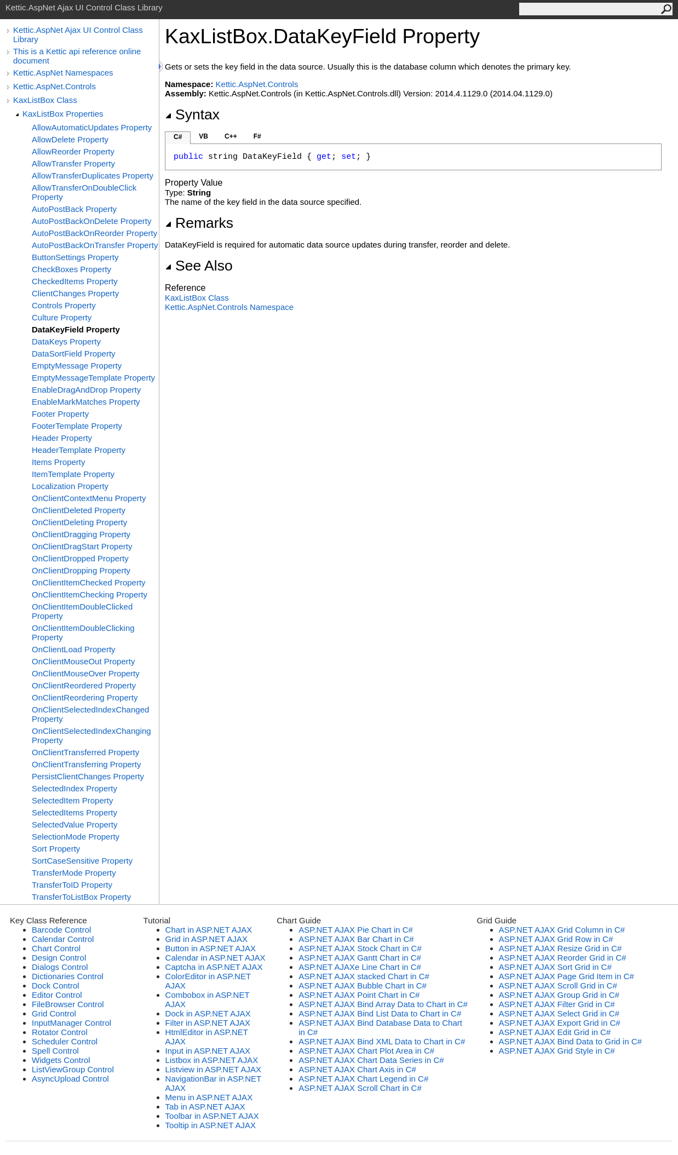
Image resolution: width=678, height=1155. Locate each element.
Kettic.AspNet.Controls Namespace (229, 307)
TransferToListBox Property (81, 896)
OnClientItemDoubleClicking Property (83, 632)
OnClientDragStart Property (82, 546)
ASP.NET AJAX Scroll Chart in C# (360, 1088)
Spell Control (55, 1050)
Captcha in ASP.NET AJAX (214, 967)
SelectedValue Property (74, 824)
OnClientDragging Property (81, 534)
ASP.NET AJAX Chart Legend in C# (363, 1078)
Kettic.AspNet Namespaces (63, 72)
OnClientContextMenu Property (89, 498)
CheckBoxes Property (71, 269)
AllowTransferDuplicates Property (92, 175)
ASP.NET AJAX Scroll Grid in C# (558, 985)
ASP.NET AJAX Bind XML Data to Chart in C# (381, 1041)
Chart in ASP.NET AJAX (208, 929)
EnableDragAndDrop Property (86, 389)
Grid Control (54, 1013)
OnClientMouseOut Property (83, 661)
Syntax (192, 114)
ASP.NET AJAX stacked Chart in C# (363, 976)
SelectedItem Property (72, 800)
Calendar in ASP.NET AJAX (215, 957)
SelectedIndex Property (74, 788)
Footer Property (60, 413)
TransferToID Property (72, 884)
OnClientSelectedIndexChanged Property (90, 714)
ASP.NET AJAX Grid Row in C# (556, 939)
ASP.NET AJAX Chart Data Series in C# (371, 1060)
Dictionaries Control (68, 976)
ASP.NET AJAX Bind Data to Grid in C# (570, 1041)
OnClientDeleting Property (79, 522)
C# (178, 137)
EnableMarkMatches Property (86, 401)
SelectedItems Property (74, 812)
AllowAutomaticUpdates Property (92, 127)
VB (203, 136)
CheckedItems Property (75, 281)
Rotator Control (60, 1032)
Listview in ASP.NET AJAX (213, 1069)
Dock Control (55, 985)
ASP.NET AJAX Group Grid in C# (559, 994)
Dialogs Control (60, 967)
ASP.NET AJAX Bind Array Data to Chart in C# (383, 1004)
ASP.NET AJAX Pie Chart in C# (355, 929)
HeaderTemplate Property (78, 450)
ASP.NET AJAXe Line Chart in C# (359, 967)
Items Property (58, 462)
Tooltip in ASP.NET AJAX (210, 1125)
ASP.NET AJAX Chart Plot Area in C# (366, 1050)
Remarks (199, 223)
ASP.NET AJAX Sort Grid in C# (555, 967)
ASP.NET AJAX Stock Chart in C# (360, 948)
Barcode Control (61, 929)
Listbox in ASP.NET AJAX (211, 1060)
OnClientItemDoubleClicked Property (82, 611)
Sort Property (56, 848)
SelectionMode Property (75, 836)
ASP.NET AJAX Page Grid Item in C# (566, 976)
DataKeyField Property (76, 329)
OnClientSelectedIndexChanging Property (91, 735)
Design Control (59, 957)
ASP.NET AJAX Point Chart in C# (359, 994)
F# (257, 136)
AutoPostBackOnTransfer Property (95, 245)
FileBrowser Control (68, 1004)
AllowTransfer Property (73, 163)
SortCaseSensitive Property (82, 860)
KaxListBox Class (45, 100)
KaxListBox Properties (63, 113)
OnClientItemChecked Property (89, 582)
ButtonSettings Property (75, 257)
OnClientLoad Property (74, 649)
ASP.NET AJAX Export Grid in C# (559, 1022)
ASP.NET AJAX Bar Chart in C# (355, 939)
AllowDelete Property (70, 139)
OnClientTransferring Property (86, 764)
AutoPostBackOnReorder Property (94, 233)
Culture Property (61, 317)
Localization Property (70, 486)
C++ (231, 136)
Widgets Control (61, 1060)
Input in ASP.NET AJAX (207, 1050)
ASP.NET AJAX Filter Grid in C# (557, 1004)
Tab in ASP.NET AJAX (205, 1106)
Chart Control (56, 948)
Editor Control (57, 994)
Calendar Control (63, 939)
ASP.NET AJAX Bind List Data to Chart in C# (379, 1013)
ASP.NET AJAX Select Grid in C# (559, 1013)
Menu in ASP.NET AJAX (209, 1097)
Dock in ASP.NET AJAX (208, 1013)
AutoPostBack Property (74, 209)
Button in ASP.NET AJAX (210, 948)
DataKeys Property (66, 341)
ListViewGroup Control (73, 1069)
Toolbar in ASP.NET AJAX (212, 1115)
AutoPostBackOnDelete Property (91, 221)
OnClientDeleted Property (78, 510)
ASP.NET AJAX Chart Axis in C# (357, 1069)
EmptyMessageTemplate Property (93, 377)
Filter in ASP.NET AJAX (207, 1022)
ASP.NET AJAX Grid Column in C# (562, 929)
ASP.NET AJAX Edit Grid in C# (555, 1032)
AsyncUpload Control (70, 1078)
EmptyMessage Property (77, 365)
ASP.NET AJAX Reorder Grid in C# (563, 957)
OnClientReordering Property (84, 697)
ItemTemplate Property (73, 474)
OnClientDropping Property (81, 570)
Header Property (62, 438)
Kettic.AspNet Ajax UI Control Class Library (78, 34)
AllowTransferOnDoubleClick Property (84, 192)
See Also (199, 265)
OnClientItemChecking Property (89, 594)
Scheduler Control (64, 1041)
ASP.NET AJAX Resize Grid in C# (560, 948)
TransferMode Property (74, 872)
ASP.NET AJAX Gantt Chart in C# (359, 957)
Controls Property (64, 305)
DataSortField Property (74, 353)
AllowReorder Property (73, 151)
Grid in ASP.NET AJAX (206, 939)
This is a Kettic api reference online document (77, 56)
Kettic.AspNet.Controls (54, 86)
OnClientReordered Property (84, 685)
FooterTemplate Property (77, 425)
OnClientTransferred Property (85, 752)
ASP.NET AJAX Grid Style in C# (557, 1050)
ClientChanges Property (75, 293)
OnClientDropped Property (80, 558)
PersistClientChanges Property (88, 776)
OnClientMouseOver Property (86, 673)
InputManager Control (71, 1022)
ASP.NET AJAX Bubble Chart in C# (362, 985)
